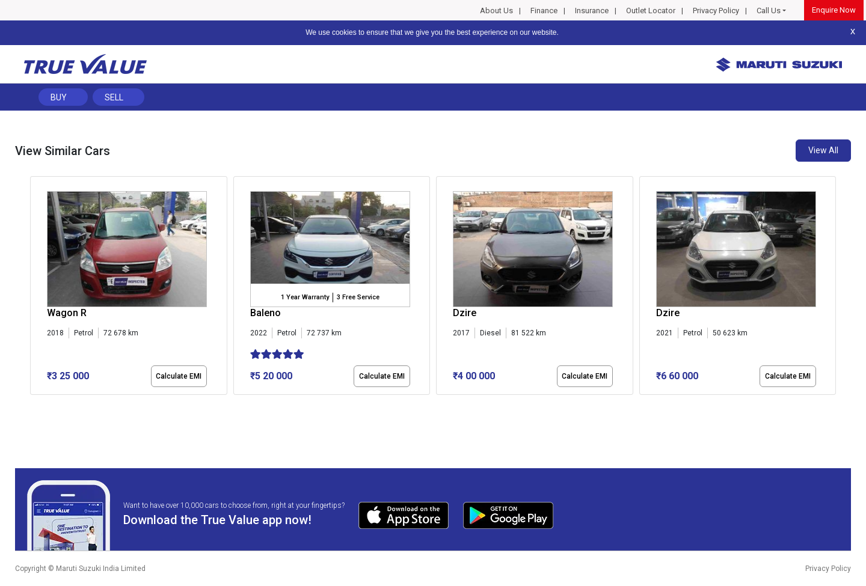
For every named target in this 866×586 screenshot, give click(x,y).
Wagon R (67, 313)
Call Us (769, 10)
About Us (496, 10)
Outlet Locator (650, 10)
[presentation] (36, 288)
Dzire (464, 313)
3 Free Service (358, 297)
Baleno (265, 313)
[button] (33, 405)
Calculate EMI (178, 376)
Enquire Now (834, 9)
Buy (59, 97)
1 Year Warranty (305, 297)
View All (823, 150)
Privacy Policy (716, 10)
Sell (114, 97)
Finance (543, 10)
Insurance (592, 10)
